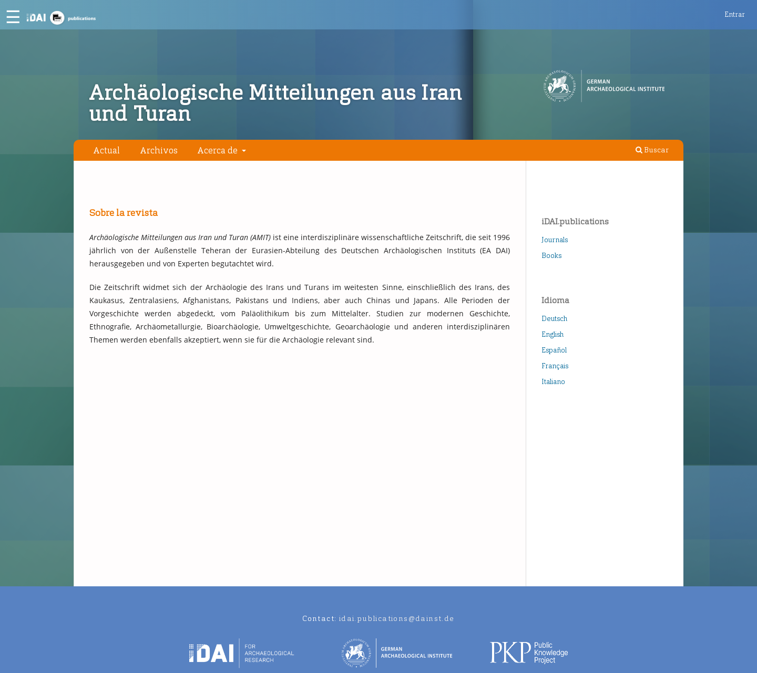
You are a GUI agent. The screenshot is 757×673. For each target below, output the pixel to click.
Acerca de (218, 150)
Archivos (159, 150)
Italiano (553, 381)
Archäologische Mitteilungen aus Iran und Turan (275, 103)
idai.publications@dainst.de (397, 619)
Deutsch (554, 318)
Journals (554, 239)
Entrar (734, 14)
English (552, 334)
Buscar (652, 150)
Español (554, 350)
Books (551, 255)
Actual (106, 150)
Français (554, 365)
